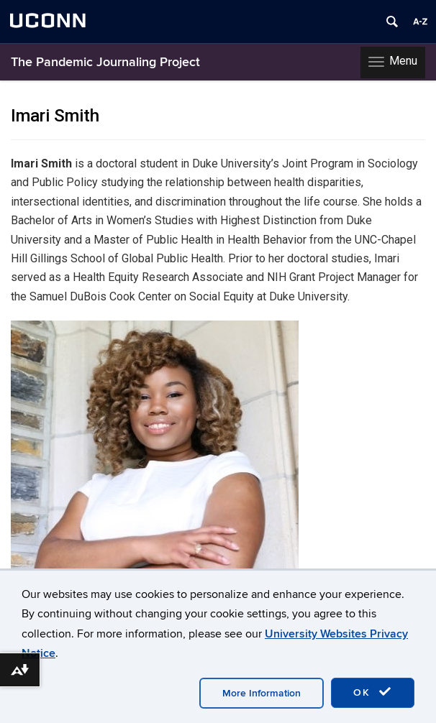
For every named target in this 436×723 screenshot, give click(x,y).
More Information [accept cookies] (261, 693)
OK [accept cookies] (372, 692)
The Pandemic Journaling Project (105, 62)
